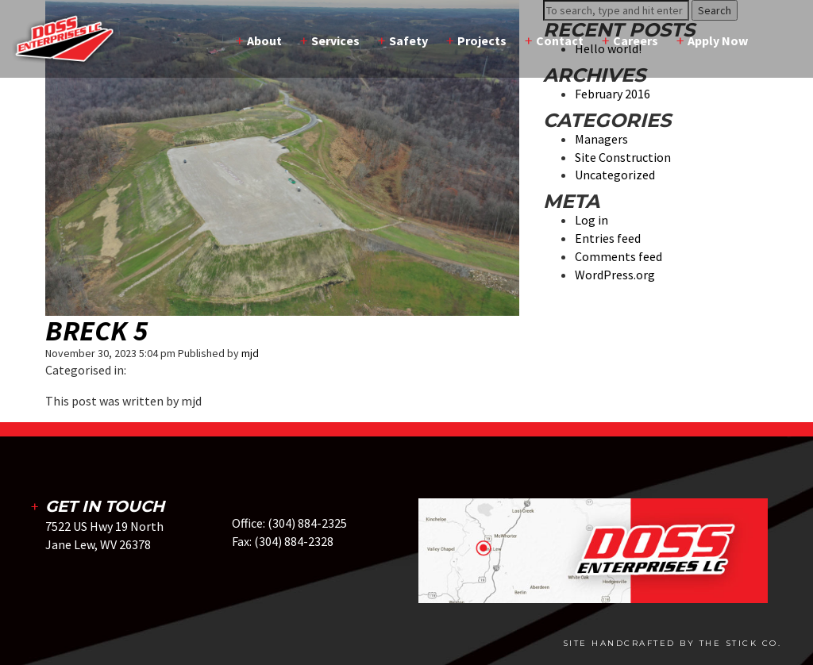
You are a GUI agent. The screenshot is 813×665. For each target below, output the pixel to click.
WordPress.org (615, 275)
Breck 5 (96, 330)
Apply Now (718, 40)
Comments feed (618, 256)
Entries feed (608, 238)
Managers (601, 139)
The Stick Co (738, 643)
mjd (250, 353)
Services (335, 40)
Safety (408, 40)
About (264, 40)
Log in (591, 220)
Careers (635, 40)
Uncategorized (615, 175)
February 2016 (612, 94)
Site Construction (623, 157)
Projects (482, 40)
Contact (560, 40)
